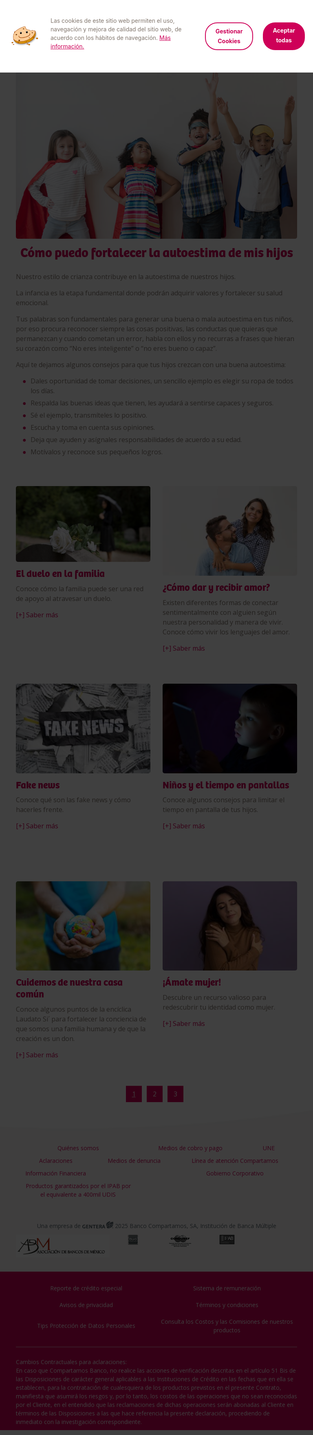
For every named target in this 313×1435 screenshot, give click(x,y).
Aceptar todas (284, 35)
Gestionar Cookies (229, 36)
